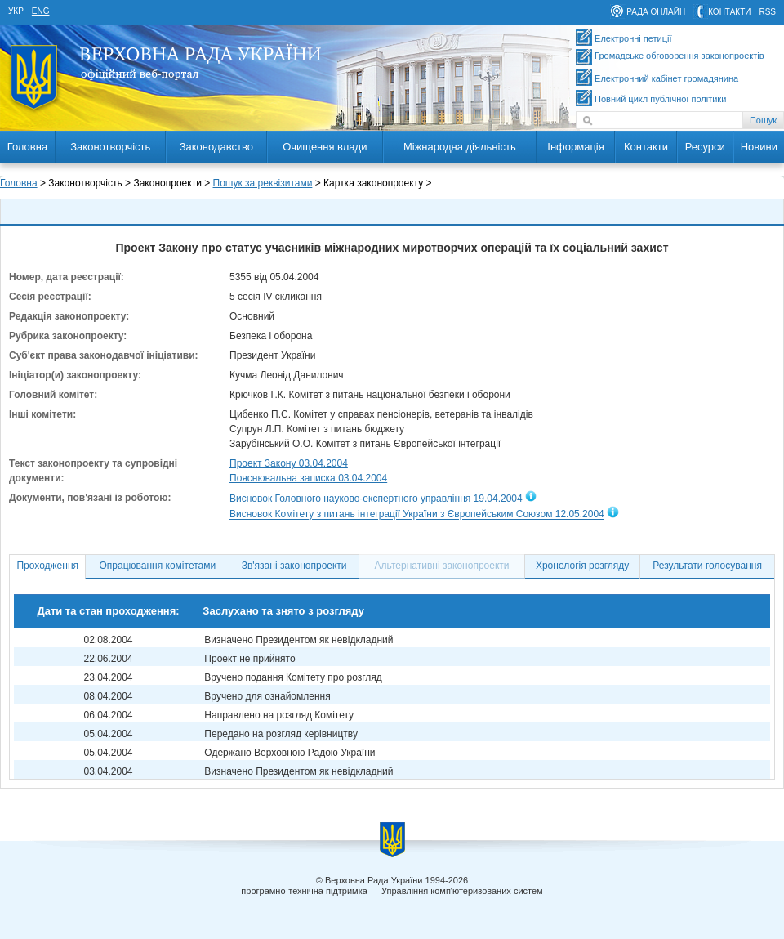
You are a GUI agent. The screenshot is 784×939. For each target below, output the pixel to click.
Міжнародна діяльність (459, 147)
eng (41, 11)
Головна (27, 147)
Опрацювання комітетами (158, 565)
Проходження (47, 565)
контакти (729, 11)
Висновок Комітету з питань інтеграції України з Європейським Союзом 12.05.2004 (416, 515)
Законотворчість (110, 147)
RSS (767, 11)
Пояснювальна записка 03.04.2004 (308, 478)
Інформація (575, 147)
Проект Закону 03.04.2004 (288, 463)
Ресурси (705, 147)
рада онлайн (655, 11)
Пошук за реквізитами (263, 183)
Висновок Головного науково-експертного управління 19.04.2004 (376, 498)
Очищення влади (325, 147)
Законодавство (216, 147)
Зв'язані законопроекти (294, 565)
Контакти (646, 147)
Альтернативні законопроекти (442, 565)
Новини (759, 147)
